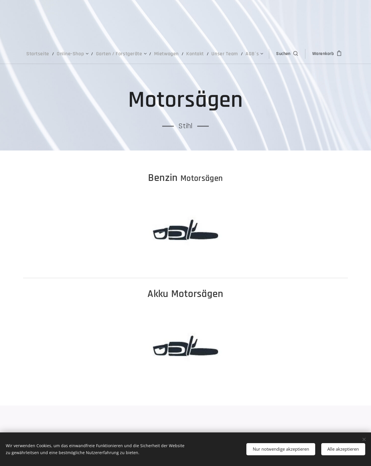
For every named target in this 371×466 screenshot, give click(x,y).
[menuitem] (47, 54)
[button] (278, 54)
